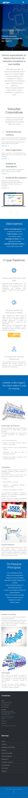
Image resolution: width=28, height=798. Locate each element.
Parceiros (3, 750)
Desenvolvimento (5, 765)
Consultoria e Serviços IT (7, 762)
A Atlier (14, 741)
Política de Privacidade (6, 753)
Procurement (4, 768)
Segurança (3, 771)
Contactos (3, 744)
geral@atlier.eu (8, 718)
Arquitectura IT (5, 759)
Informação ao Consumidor (8, 747)
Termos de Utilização (6, 756)
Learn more (5, 146)
